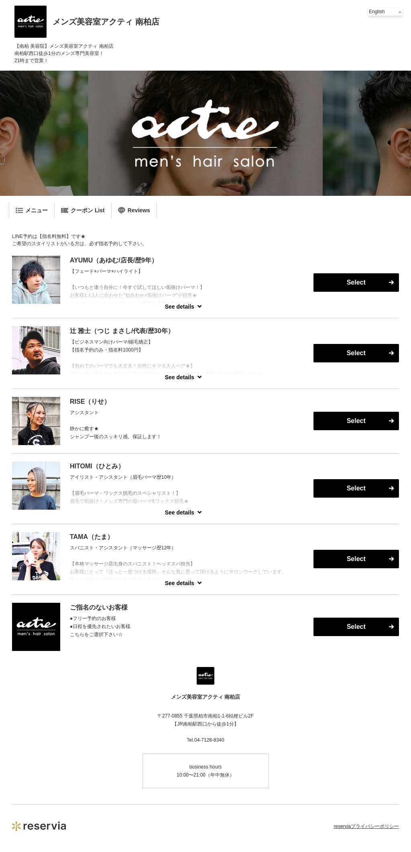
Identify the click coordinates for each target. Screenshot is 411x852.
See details (179, 306)
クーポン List (83, 210)
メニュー (32, 210)
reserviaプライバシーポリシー (366, 826)
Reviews (134, 210)
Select (356, 282)
